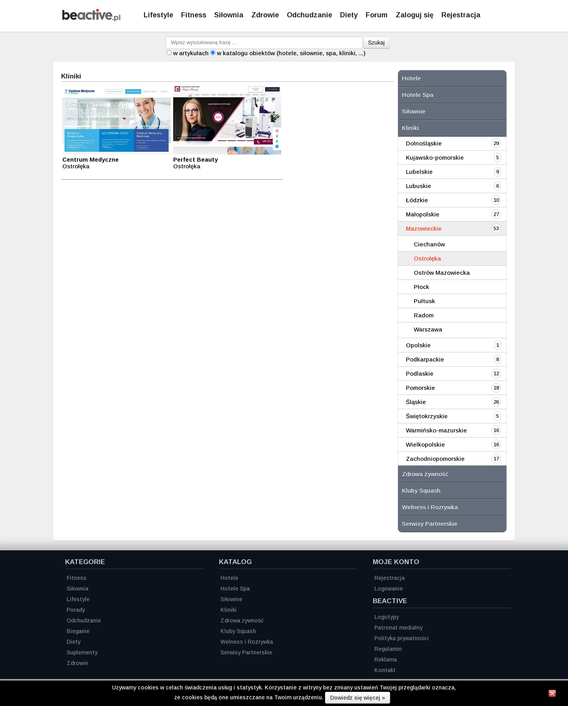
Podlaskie (419, 373)
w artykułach (191, 53)
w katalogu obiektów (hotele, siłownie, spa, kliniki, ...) (291, 53)
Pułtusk (424, 301)
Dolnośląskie (424, 143)
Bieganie (78, 631)
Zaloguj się (414, 15)
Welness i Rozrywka (430, 507)
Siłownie (414, 111)
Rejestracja (389, 578)
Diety (349, 15)
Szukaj (376, 42)
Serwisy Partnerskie (430, 523)
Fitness (193, 15)
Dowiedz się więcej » (357, 698)
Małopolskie (422, 214)
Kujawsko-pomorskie (435, 157)
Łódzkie (417, 200)
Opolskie (418, 345)
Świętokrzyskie (427, 416)
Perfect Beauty (195, 159)
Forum (377, 15)
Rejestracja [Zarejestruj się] (460, 15)
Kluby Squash (421, 490)
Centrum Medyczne (90, 159)
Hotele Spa (417, 94)
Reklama (385, 659)
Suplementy (82, 652)
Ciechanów (429, 244)
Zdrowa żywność (425, 474)
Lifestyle (158, 15)
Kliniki (410, 128)
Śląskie (416, 402)
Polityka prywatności (401, 638)
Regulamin (388, 649)
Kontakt (385, 670)
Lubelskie (419, 171)
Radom (423, 315)
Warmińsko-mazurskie (436, 430)
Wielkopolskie (425, 444)
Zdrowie (265, 15)
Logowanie (388, 588)
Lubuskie (418, 186)
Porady (76, 610)
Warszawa (428, 329)
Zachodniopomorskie (435, 458)
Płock (421, 286)
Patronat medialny (398, 627)
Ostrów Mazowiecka (442, 272)
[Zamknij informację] (552, 695)
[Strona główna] (91, 19)
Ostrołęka (427, 258)
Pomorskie (420, 387)
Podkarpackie (425, 359)
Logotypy (386, 617)
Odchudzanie (309, 15)
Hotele (411, 78)
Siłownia (228, 15)
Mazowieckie (424, 228)
